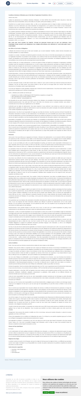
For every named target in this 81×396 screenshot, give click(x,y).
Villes (43, 3)
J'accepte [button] (45, 392)
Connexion (69, 3)
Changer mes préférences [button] (61, 392)
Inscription (60, 3)
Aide (49, 3)
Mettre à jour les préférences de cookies (14, 392)
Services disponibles (32, 3)
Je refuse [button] (52, 392)
